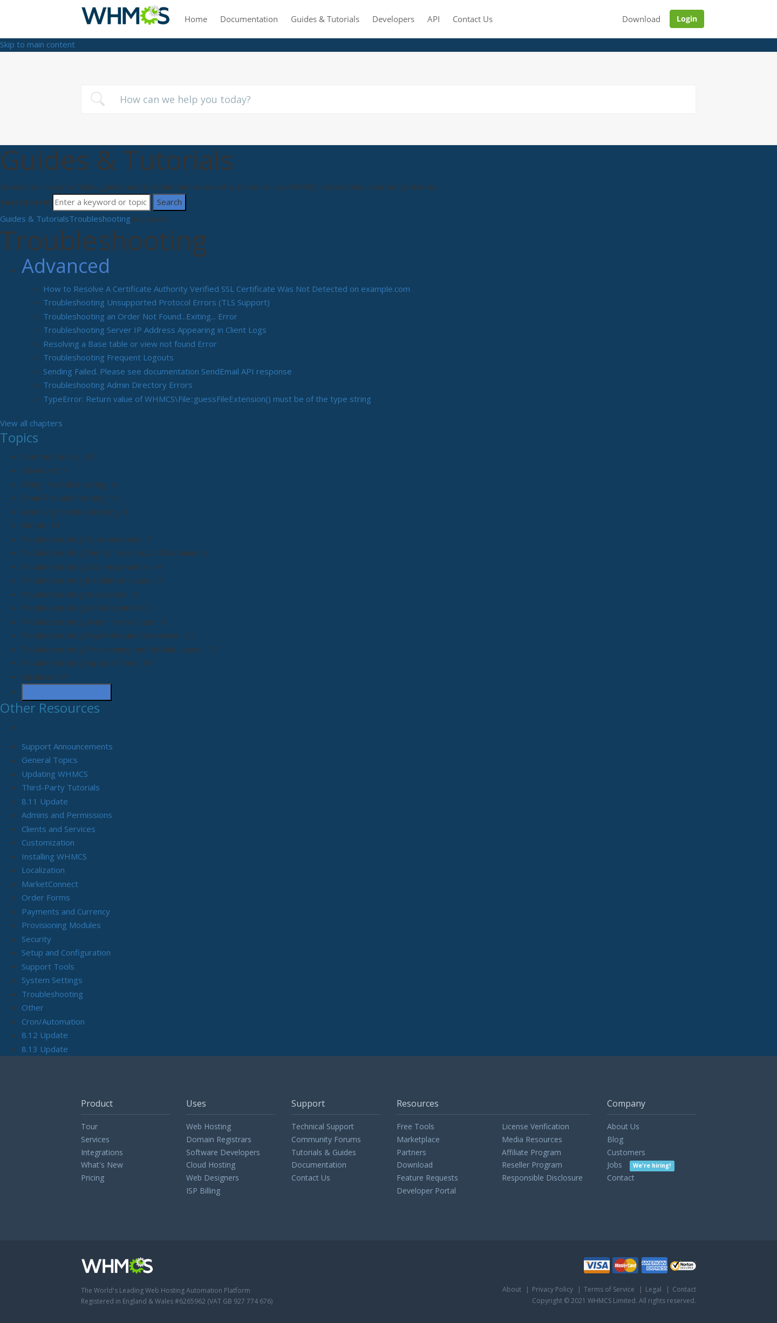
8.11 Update (45, 801)
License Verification (535, 1126)
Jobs (640, 1165)
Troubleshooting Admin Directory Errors (118, 384)
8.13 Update (45, 1049)
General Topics (50, 759)
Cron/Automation (53, 1021)
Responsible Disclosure (542, 1177)
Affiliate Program (531, 1152)
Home (196, 18)
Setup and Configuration (66, 952)
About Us (623, 1126)
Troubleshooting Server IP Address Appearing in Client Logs (155, 329)
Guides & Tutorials (325, 18)
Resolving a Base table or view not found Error (130, 343)
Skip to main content (37, 44)
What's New (102, 1165)
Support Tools (48, 966)
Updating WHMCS (55, 773)
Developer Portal (426, 1190)
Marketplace (418, 1139)
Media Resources (532, 1139)
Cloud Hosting (210, 1165)
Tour (89, 1126)
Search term (25, 201)
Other (33, 1007)
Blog (615, 1139)
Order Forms (46, 897)
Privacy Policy (552, 1289)
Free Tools (415, 1126)
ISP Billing (203, 1190)
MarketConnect (50, 883)
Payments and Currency (66, 911)
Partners (411, 1152)
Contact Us (473, 18)
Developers (393, 18)
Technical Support (322, 1126)
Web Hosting (208, 1126)
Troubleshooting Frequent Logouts (108, 357)
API (433, 18)
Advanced (66, 266)
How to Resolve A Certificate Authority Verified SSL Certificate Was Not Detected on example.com (226, 288)
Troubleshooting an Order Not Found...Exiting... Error (140, 316)
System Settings (52, 979)
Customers (626, 1152)
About (511, 1289)
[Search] (101, 202)
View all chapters (31, 423)
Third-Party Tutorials (61, 787)
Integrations (102, 1152)
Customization (48, 842)
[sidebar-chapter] (399, 457)
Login (687, 18)
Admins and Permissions (67, 814)
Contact (621, 1177)
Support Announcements (67, 746)
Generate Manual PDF (66, 691)
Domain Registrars (218, 1139)
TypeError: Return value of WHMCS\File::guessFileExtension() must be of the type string (207, 398)
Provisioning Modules (61, 924)
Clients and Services (59, 828)
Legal (653, 1289)
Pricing (92, 1177)
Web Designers (212, 1177)
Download (641, 18)
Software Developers (223, 1152)
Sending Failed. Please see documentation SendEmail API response (167, 371)
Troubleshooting (100, 218)
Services (95, 1139)
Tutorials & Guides (323, 1152)
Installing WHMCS (54, 856)
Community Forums (326, 1139)
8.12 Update (45, 1034)
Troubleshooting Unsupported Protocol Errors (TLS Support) (156, 302)
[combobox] (388, 99)
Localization (43, 869)
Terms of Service (609, 1289)
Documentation (249, 18)
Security (36, 938)
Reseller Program (532, 1165)
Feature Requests (427, 1177)
